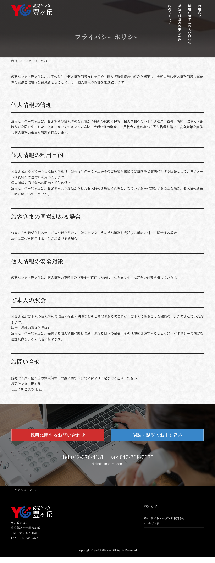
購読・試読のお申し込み (157, 435)
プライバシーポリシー (27, 490)
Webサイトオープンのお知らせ (164, 518)
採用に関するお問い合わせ (57, 435)
